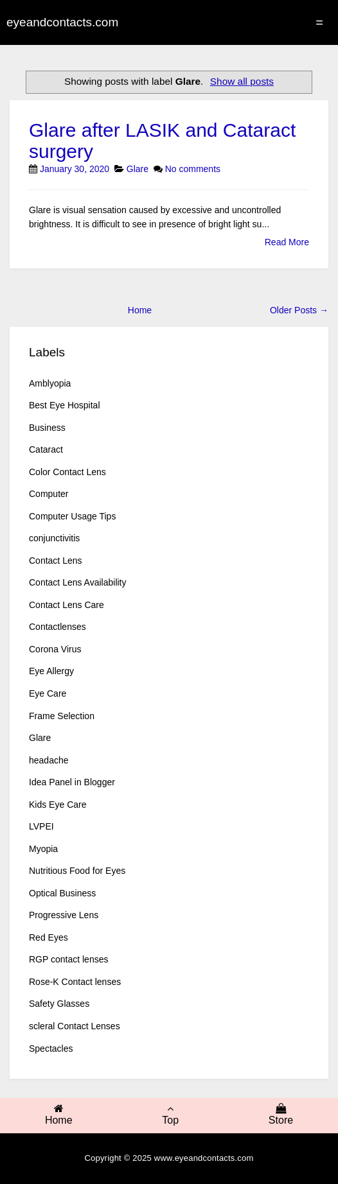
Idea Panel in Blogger (72, 782)
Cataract (46, 449)
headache (49, 760)
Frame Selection (61, 716)
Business (47, 427)
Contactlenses (57, 627)
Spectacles (51, 1048)
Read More (287, 242)
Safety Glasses (59, 1003)
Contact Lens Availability (78, 582)
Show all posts (242, 81)
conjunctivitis (54, 538)
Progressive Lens (63, 915)
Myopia (43, 849)
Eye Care (47, 693)
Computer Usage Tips (72, 516)
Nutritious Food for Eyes (77, 871)
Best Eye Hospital (64, 405)
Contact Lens (55, 560)
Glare (137, 169)
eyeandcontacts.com (62, 22)
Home (140, 310)
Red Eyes (48, 937)
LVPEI (41, 826)
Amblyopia (50, 383)
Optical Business (62, 893)
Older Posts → (299, 310)
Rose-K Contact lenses (75, 982)
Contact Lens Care (66, 605)
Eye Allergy (51, 671)
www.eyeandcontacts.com (204, 1158)
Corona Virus (55, 649)
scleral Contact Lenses (74, 1026)
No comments (192, 169)
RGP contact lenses (68, 959)
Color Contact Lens (67, 472)
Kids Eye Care (57, 804)
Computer (48, 494)
